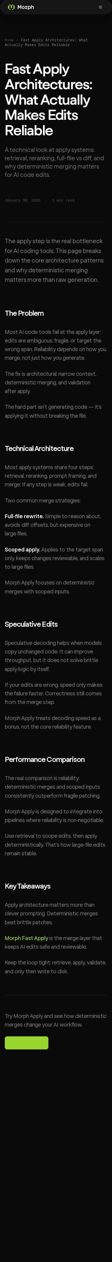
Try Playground (26, 1043)
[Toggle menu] (101, 7)
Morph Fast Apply (26, 938)
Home (9, 40)
